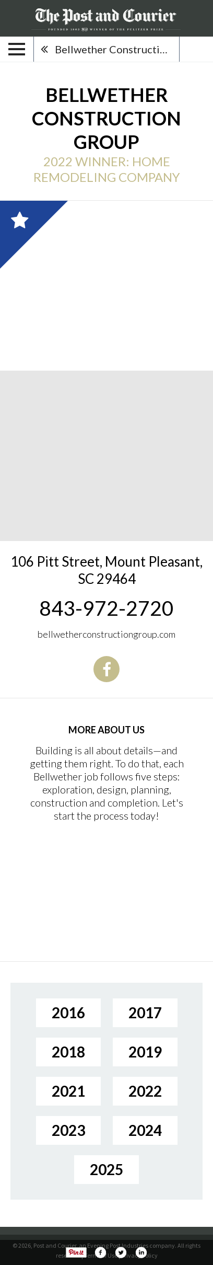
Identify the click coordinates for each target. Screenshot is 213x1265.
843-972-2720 (106, 608)
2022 (145, 1091)
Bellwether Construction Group (117, 49)
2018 (68, 1052)
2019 (145, 1052)
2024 (145, 1130)
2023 (68, 1130)
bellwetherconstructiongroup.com (106, 634)
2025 (106, 1169)
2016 (68, 1012)
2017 (145, 1012)
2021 (68, 1091)
